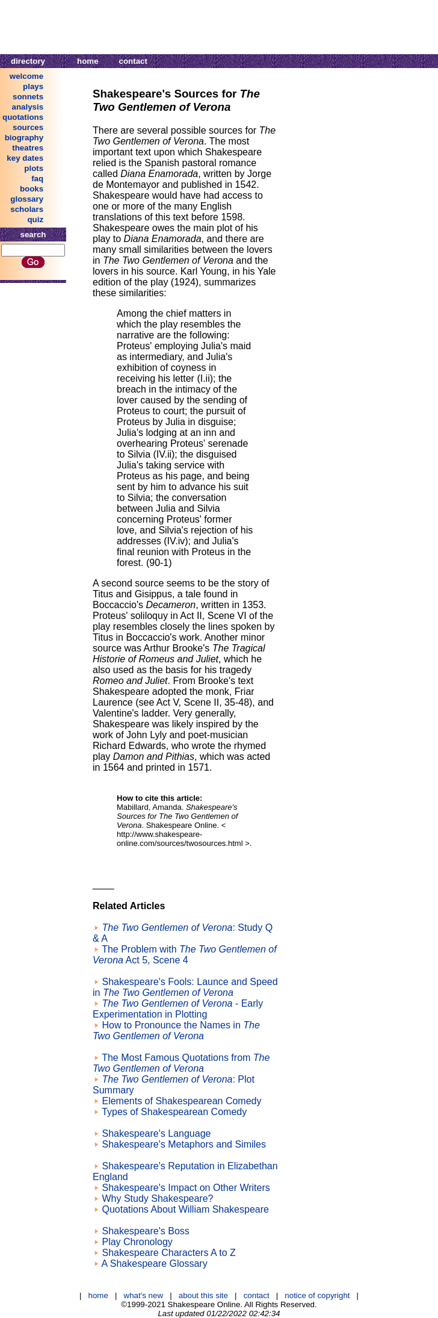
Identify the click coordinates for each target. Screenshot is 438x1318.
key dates (25, 158)
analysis (28, 106)
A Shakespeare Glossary (155, 1263)
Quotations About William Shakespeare (185, 1209)
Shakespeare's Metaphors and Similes (184, 1144)
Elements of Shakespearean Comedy (181, 1101)
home (88, 61)
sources (28, 127)
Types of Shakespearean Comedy (174, 1112)
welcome (26, 76)
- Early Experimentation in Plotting (178, 1008)
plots (33, 168)
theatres (27, 147)
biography (24, 137)
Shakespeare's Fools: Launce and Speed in (185, 987)
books (31, 188)
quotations (22, 117)
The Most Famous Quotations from (181, 1063)
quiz (35, 219)
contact (133, 61)
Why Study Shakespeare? (157, 1198)
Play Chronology (137, 1242)
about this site (203, 1295)
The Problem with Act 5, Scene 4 (185, 954)
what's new (144, 1295)
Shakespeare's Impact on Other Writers (186, 1188)
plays (33, 86)
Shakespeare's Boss (145, 1231)
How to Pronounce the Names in (176, 1030)
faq (37, 178)
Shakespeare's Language (156, 1133)
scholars (26, 209)
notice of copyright (317, 1295)
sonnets (28, 96)
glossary (26, 199)
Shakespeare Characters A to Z (168, 1253)
